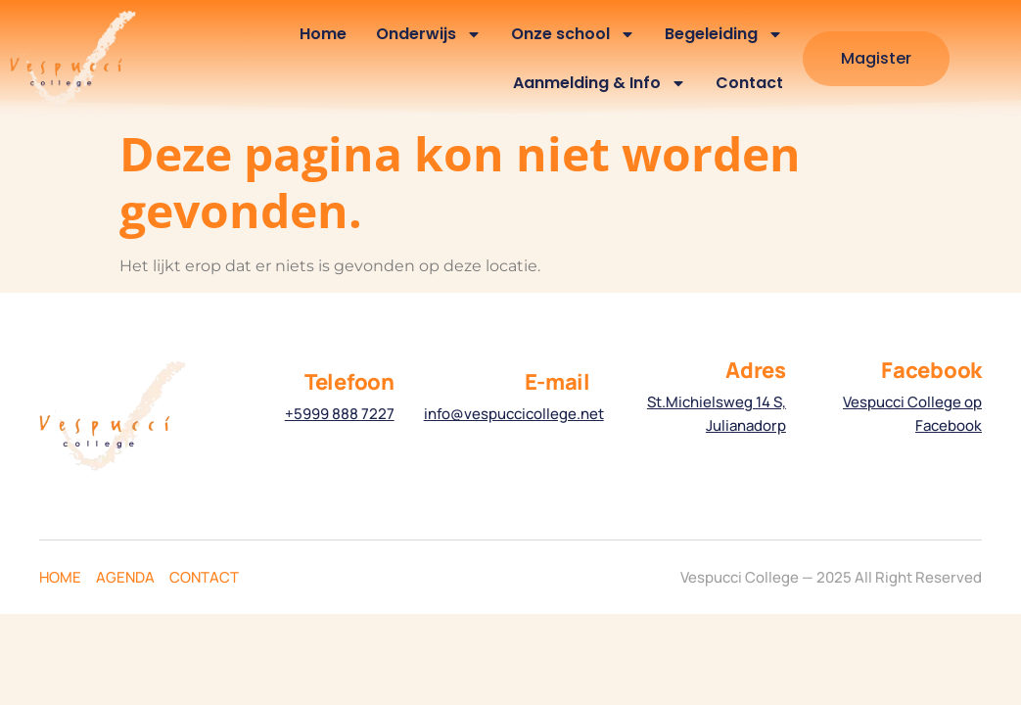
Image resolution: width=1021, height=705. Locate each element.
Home (323, 34)
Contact (749, 82)
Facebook (931, 370)
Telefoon (349, 382)
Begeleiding (724, 34)
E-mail (557, 382)
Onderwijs (429, 34)
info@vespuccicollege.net (514, 413)
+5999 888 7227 (339, 413)
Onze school (573, 34)
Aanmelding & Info (599, 83)
